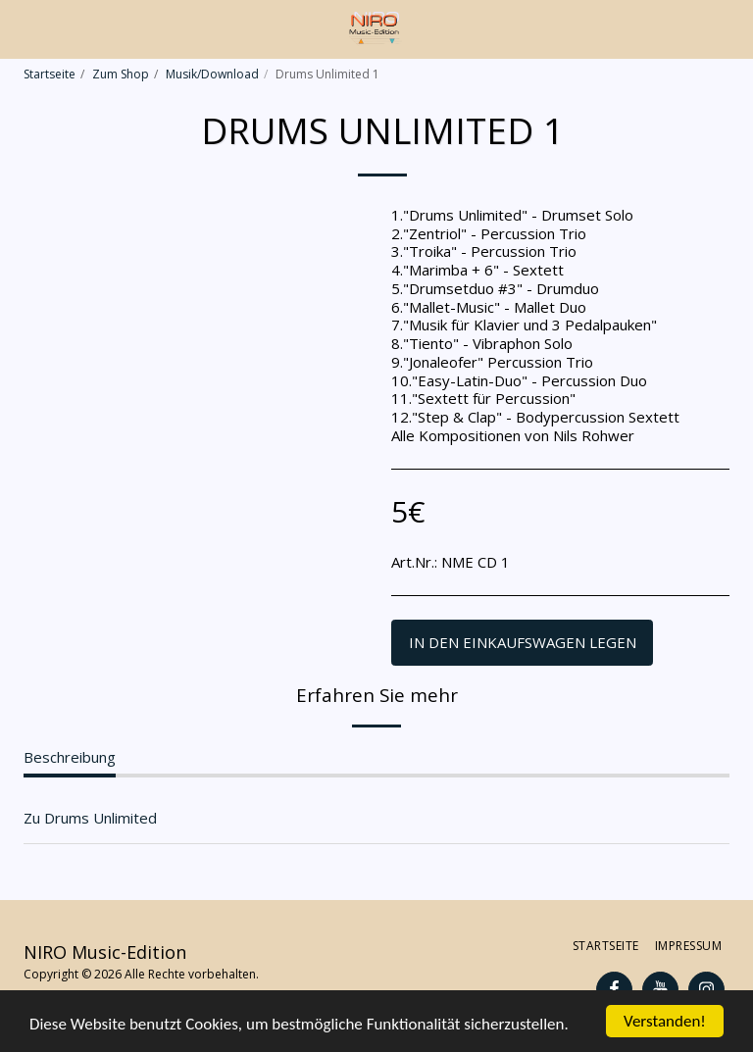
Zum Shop (120, 74)
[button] (21, 28)
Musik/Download (212, 74)
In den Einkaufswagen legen (522, 642)
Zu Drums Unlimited (90, 817)
